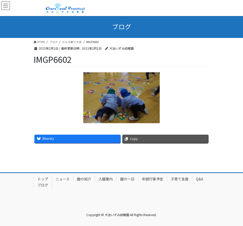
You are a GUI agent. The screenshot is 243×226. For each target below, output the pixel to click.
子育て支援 (179, 178)
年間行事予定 (152, 178)
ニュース (63, 178)
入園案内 (106, 178)
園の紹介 (84, 178)
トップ (42, 178)
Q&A (199, 178)
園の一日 (127, 178)
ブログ (42, 185)
